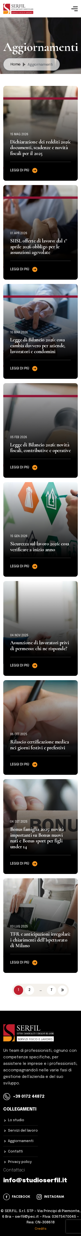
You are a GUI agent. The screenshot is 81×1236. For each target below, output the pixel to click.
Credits (40, 1229)
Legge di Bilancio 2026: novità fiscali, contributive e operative (40, 448)
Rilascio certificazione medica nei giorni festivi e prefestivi (39, 745)
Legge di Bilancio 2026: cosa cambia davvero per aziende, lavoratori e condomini (37, 345)
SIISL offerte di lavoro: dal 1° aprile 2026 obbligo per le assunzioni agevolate (38, 247)
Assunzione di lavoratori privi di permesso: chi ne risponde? (39, 646)
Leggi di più (24, 170)
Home (18, 64)
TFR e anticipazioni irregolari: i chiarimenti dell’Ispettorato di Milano (40, 940)
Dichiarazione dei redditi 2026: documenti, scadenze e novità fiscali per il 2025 (40, 148)
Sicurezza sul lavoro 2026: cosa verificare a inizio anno (39, 547)
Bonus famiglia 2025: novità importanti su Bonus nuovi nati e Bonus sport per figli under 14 (37, 838)
